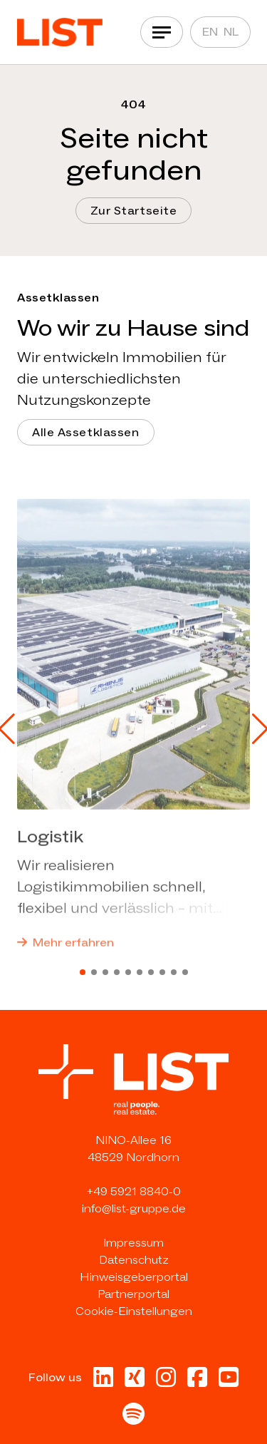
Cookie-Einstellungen (133, 1311)
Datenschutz (134, 1260)
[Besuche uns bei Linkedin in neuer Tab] (103, 1381)
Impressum (133, 1242)
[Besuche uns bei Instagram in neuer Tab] (166, 1381)
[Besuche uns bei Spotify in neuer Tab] (133, 1418)
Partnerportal (133, 1294)
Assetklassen (58, 297)
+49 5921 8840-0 (134, 1191)
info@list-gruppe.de (134, 1208)
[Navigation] (161, 32)
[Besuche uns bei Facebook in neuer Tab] (197, 1381)
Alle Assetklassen (86, 432)
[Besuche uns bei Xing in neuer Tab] (135, 1381)
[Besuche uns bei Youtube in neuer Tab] (229, 1381)
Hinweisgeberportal (134, 1277)
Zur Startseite (133, 210)
